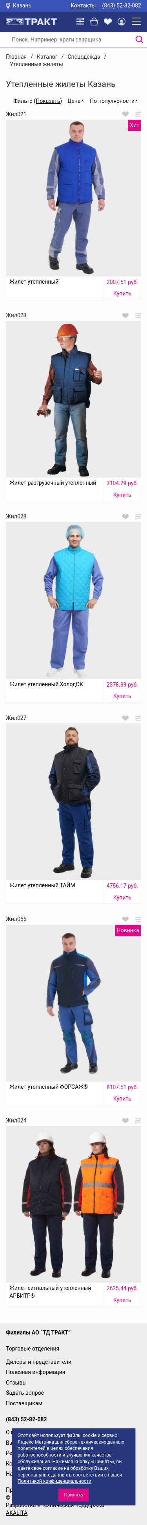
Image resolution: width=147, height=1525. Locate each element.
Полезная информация (35, 1372)
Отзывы (16, 1382)
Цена (73, 101)
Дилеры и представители (38, 1362)
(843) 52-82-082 (121, 5)
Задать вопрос (25, 1393)
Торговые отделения (32, 1348)
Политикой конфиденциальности (54, 1481)
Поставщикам (24, 1403)
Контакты (83, 5)
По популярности (112, 101)
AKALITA (16, 1513)
